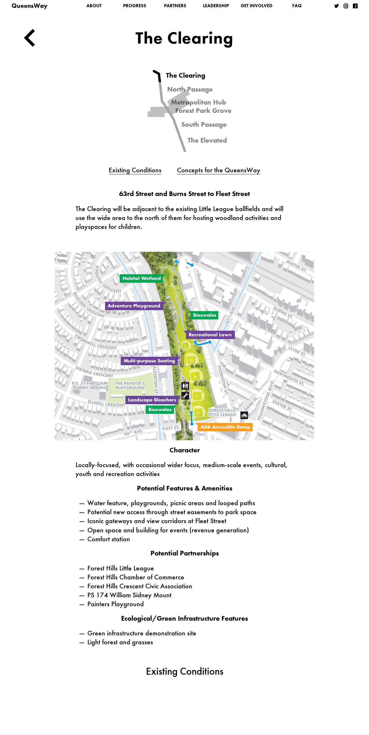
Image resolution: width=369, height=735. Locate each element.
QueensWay (30, 6)
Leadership (216, 5)
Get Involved (256, 5)
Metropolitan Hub (198, 102)
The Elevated (207, 140)
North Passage (190, 89)
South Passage (204, 124)
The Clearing (185, 75)
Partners (175, 5)
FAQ (297, 5)
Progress (134, 5)
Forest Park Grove (203, 111)
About (93, 5)
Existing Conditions (135, 170)
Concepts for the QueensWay (218, 170)
